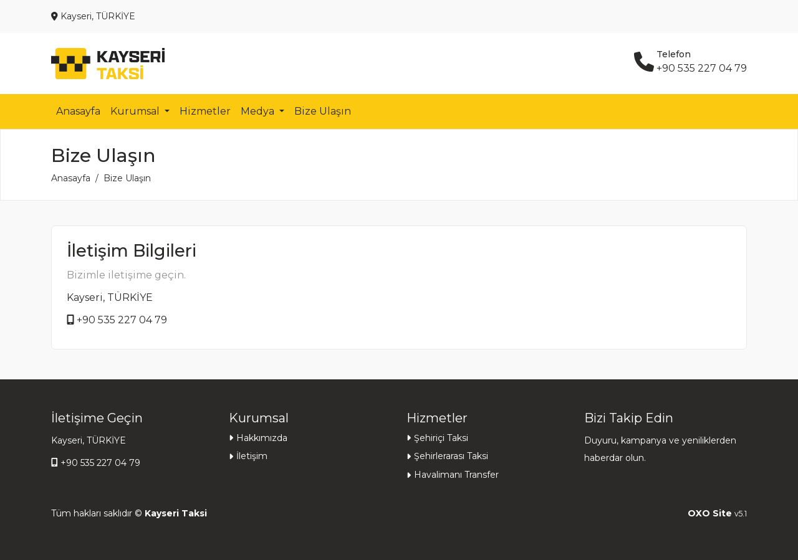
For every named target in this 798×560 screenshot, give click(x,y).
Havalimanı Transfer (456, 474)
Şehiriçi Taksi (441, 438)
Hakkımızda (261, 438)
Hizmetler (205, 111)
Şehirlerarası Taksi (451, 456)
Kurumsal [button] (136, 111)
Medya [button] (259, 111)
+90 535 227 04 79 (122, 320)
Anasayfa (78, 111)
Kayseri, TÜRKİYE (110, 297)
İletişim (251, 456)
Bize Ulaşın (322, 111)
